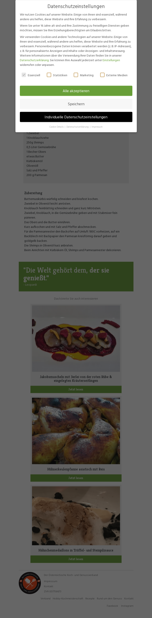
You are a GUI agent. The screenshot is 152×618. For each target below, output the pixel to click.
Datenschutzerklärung (34, 56)
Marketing (84, 71)
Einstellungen (111, 56)
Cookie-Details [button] (56, 123)
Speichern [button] (76, 100)
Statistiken (57, 71)
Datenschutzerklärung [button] (77, 123)
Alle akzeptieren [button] (76, 87)
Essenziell (31, 71)
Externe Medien (114, 71)
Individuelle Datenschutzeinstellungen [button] (76, 113)
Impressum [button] (97, 123)
